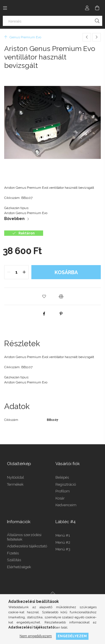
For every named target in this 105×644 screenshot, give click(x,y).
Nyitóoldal (15, 477)
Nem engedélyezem (36, 636)
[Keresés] (52, 21)
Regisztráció (65, 484)
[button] (44, 296)
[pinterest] (61, 313)
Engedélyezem (72, 636)
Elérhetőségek (19, 567)
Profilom (62, 491)
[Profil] (87, 8)
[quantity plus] (24, 272)
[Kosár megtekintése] (97, 8)
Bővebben (14, 218)
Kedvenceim (65, 505)
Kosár (60, 498)
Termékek (15, 484)
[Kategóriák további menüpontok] (5, 8)
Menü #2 (62, 542)
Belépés (62, 477)
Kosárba (66, 272)
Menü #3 (62, 549)
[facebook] (44, 313)
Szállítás (14, 560)
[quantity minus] (8, 272)
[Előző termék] (87, 37)
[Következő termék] (96, 37)
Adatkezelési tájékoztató (27, 546)
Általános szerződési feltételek (24, 537)
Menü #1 (62, 535)
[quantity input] (16, 272)
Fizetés (13, 553)
